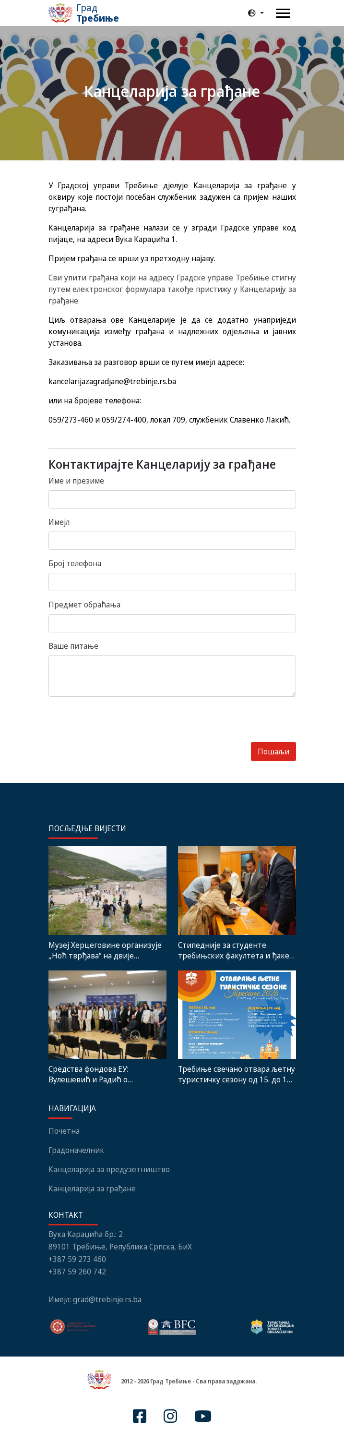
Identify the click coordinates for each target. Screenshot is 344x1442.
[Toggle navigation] (283, 13)
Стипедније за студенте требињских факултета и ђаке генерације (233, 950)
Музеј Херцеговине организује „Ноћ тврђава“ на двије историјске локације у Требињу (106, 950)
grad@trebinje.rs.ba (107, 1299)
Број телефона (74, 563)
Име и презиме (76, 480)
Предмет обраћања (84, 604)
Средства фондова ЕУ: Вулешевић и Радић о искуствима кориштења (92, 1074)
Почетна (64, 1131)
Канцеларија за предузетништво (109, 1169)
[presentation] (121, 723)
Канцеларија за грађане (92, 1188)
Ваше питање (73, 646)
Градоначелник (76, 1150)
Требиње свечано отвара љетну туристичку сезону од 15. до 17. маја (236, 1074)
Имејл (59, 522)
